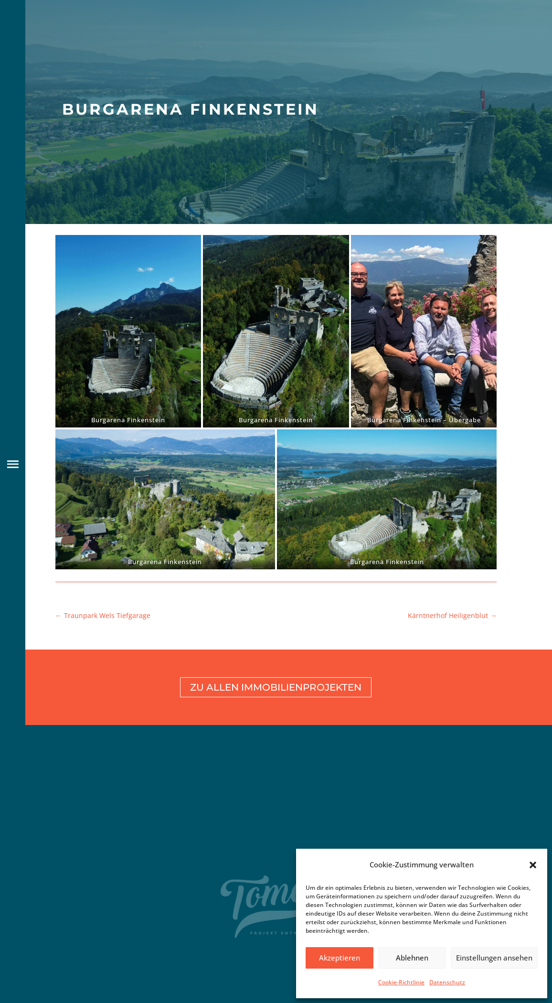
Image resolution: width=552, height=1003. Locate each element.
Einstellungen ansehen (494, 957)
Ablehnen (412, 957)
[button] (533, 865)
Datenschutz (447, 982)
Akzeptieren (339, 957)
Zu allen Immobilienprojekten (275, 687)
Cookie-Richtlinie (401, 982)
